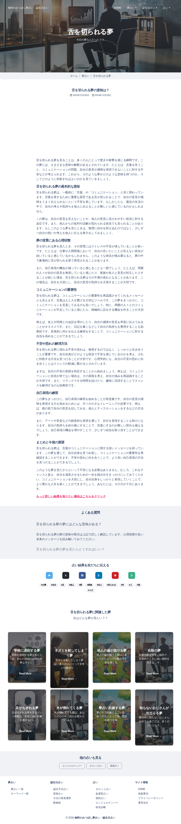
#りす (90, 590)
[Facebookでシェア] (82, 575)
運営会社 (143, 802)
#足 (62, 585)
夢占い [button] (131, 7)
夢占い (85, 75)
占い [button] (165, 7)
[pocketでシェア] (115, 575)
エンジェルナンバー (72, 766)
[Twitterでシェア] (49, 575)
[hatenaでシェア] (98, 575)
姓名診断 (101, 807)
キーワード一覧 (20, 793)
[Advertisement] (90, 130)
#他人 (71, 585)
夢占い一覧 (17, 789)
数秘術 (57, 802)
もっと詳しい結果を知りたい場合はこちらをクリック (71, 496)
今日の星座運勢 (62, 798)
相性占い (101, 798)
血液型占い (102, 793)
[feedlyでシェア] (131, 575)
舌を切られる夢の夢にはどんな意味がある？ (68, 524)
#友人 (99, 585)
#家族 (89, 585)
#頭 (138, 585)
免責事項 (143, 793)
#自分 (53, 585)
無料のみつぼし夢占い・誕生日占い (28, 7)
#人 (130, 585)
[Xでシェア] (65, 575)
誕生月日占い (60, 789)
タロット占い (96, 766)
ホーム (74, 75)
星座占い (114, 766)
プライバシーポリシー (150, 798)
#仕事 (43, 585)
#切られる (111, 585)
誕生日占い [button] (148, 7)
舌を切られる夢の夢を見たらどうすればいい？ (70, 549)
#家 (80, 585)
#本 (122, 585)
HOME (117, 7)
